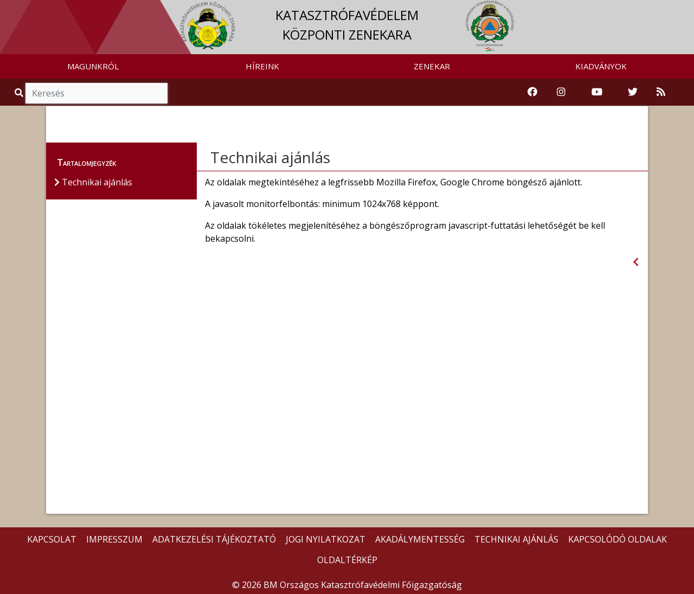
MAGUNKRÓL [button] (93, 66)
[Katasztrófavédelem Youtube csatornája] (596, 92)
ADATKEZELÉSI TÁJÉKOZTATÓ (214, 539)
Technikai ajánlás (270, 157)
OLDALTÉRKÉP (347, 560)
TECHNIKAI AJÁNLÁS (516, 539)
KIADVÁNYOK (601, 66)
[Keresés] (96, 93)
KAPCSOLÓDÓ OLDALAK (617, 539)
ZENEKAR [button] (432, 66)
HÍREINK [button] (262, 66)
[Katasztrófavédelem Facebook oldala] (532, 92)
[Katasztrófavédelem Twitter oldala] (633, 92)
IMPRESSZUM (114, 539)
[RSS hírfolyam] (661, 92)
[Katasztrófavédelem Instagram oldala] (561, 92)
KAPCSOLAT (51, 539)
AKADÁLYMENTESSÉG (420, 539)
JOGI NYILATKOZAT (325, 539)
